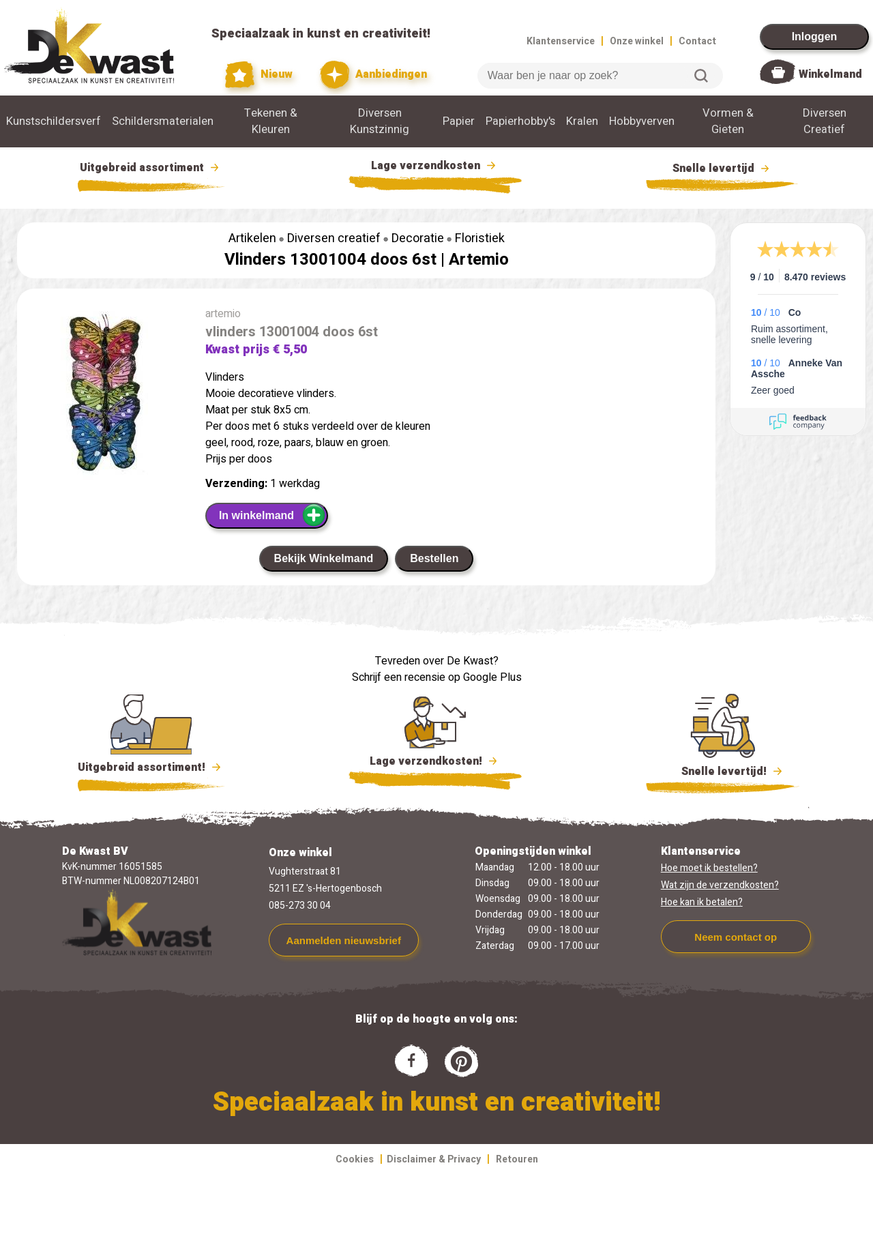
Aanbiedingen (373, 75)
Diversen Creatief (824, 121)
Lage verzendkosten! (435, 763)
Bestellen (434, 558)
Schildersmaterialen (162, 121)
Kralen (582, 121)
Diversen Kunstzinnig (379, 121)
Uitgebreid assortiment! (151, 767)
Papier (459, 121)
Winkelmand (830, 74)
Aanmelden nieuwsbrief (343, 940)
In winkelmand (272, 515)
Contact (697, 41)
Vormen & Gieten (728, 121)
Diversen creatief (334, 238)
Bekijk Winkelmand (324, 558)
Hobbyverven (642, 121)
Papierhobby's (520, 121)
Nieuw (259, 74)
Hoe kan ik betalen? (702, 902)
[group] (104, 396)
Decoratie (417, 238)
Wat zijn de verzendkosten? (720, 885)
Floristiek (480, 238)
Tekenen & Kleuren (270, 121)
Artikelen (252, 238)
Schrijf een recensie (398, 677)
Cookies (355, 1159)
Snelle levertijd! (722, 770)
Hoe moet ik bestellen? (709, 868)
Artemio (479, 260)
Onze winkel (637, 41)
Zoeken (701, 75)
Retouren (517, 1159)
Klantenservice (561, 41)
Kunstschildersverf (53, 121)
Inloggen (815, 36)
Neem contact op (735, 937)
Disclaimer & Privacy (434, 1159)
